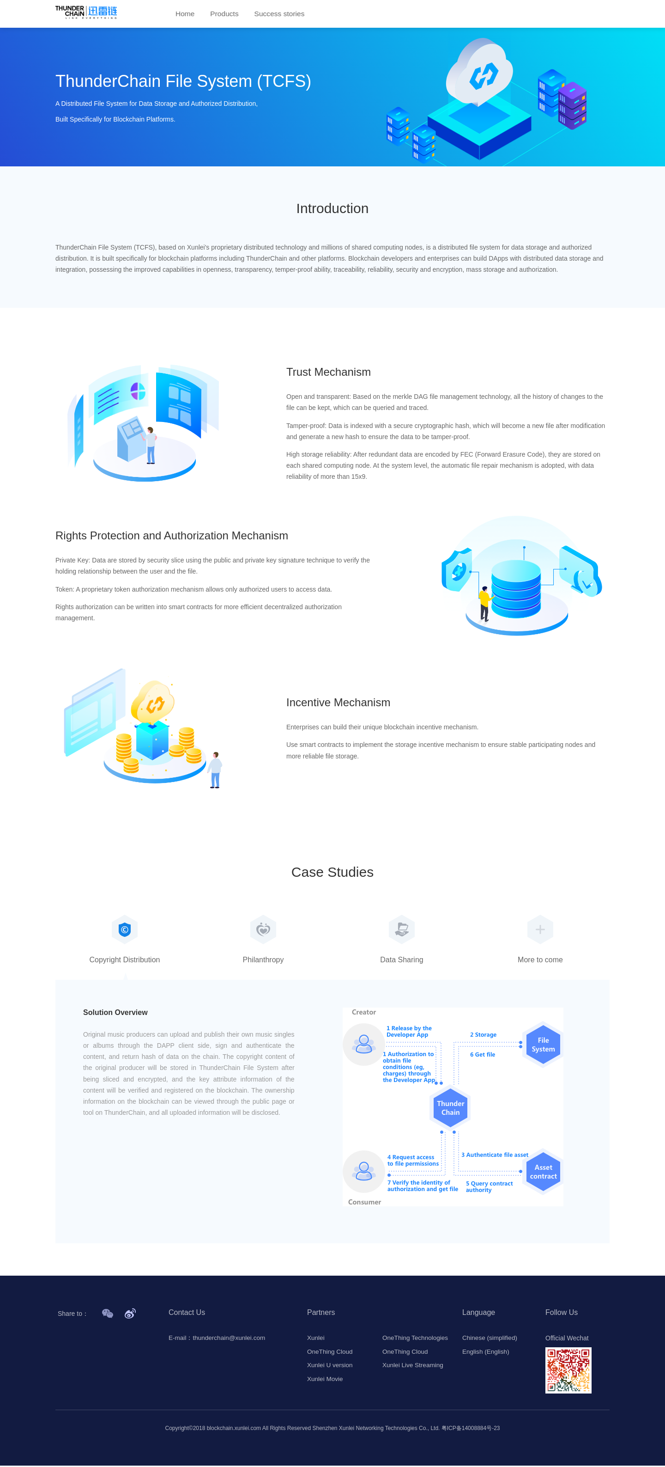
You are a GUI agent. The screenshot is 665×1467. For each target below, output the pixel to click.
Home (185, 14)
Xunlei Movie (325, 1381)
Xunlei (316, 1339)
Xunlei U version (330, 1367)
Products (225, 14)
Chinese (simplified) (490, 1339)
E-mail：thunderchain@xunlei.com (218, 1339)
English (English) (486, 1353)
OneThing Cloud (330, 1353)
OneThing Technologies (416, 1339)
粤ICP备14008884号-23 (470, 1429)
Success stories (282, 14)
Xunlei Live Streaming (413, 1367)
